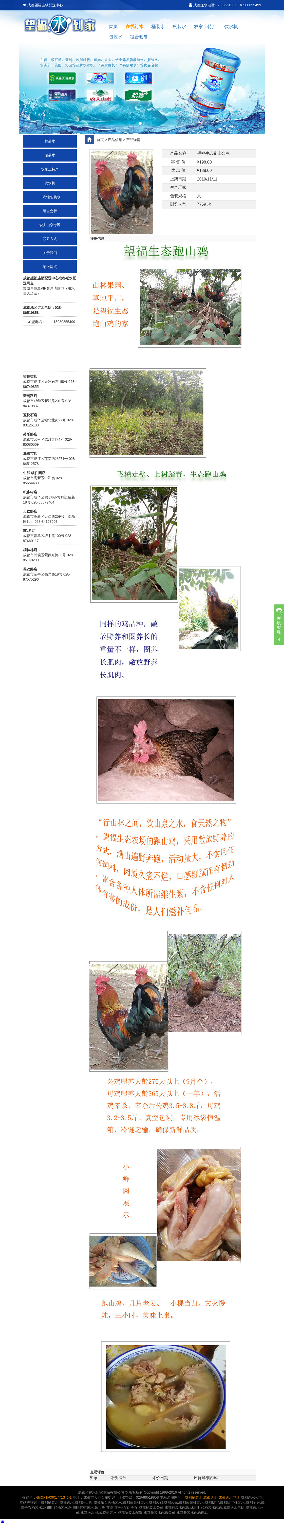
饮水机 (231, 26)
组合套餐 (139, 36)
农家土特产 (205, 26)
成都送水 (210, 1497)
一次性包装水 (50, 197)
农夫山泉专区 (50, 225)
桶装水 (158, 26)
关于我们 (50, 253)
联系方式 (50, 239)
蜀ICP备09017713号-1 (54, 1497)
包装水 (115, 36)
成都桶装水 (193, 1497)
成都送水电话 (229, 1497)
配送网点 (50, 267)
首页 (113, 26)
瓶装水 (179, 26)
